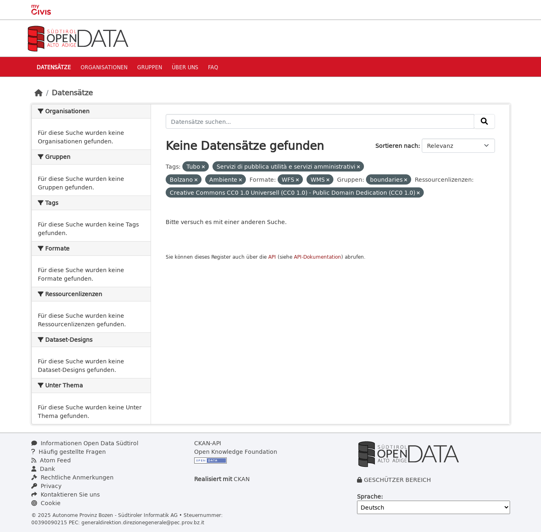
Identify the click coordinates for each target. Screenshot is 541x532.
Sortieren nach (396, 145)
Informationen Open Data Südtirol (84, 443)
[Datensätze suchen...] (320, 121)
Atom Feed (51, 460)
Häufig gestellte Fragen (68, 451)
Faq (213, 67)
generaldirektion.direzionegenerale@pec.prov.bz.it (142, 522)
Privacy (46, 485)
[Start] (39, 92)
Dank (43, 468)
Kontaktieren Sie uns (65, 494)
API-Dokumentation (317, 257)
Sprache (369, 496)
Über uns (185, 67)
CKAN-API (207, 443)
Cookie (46, 503)
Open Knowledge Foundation (235, 451)
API (272, 257)
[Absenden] (484, 121)
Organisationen (104, 67)
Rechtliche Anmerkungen (72, 477)
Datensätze (54, 67)
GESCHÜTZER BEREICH (397, 479)
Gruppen (149, 67)
